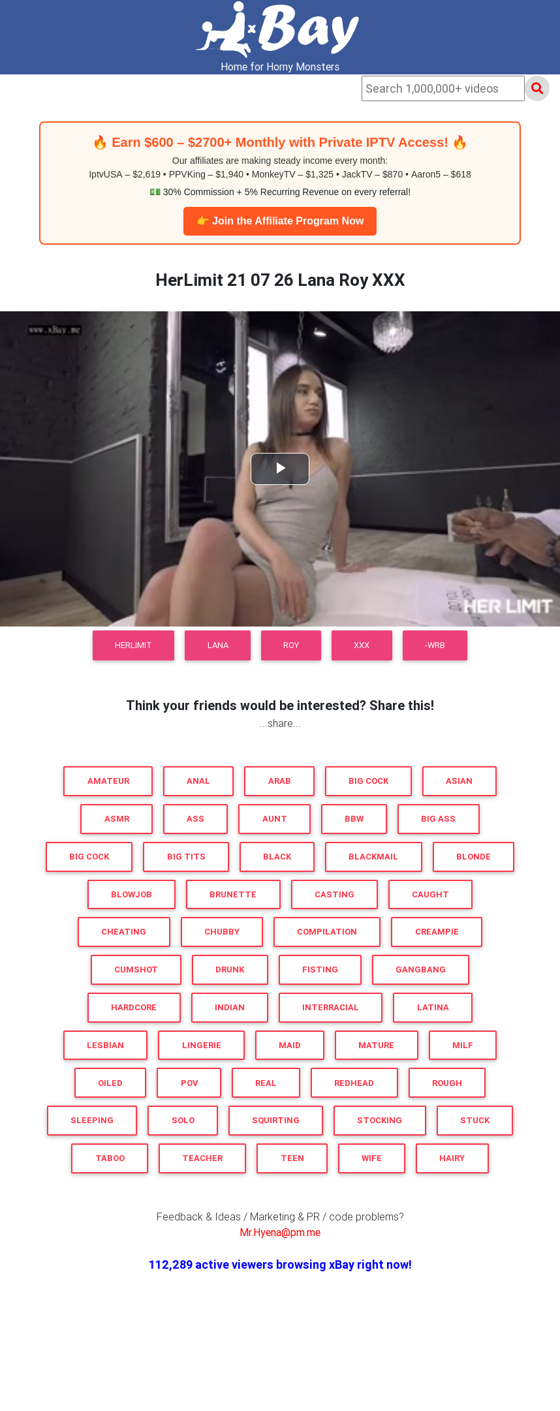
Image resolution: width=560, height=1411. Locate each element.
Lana (218, 645)
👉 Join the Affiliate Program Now (280, 220)
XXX (361, 645)
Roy (291, 645)
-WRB (435, 645)
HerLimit (133, 645)
